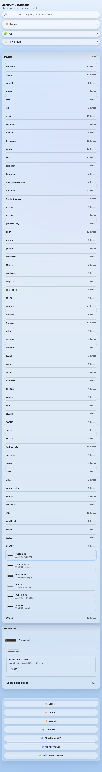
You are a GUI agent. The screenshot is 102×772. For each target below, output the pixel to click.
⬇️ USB (14, 669)
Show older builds (51, 682)
